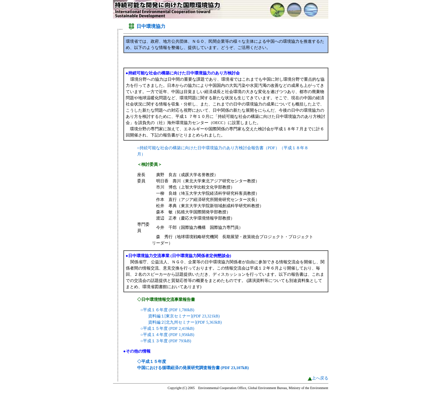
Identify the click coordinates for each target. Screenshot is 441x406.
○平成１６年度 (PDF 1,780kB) (167, 309)
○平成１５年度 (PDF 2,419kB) (167, 328)
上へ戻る (320, 378)
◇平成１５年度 (151, 361)
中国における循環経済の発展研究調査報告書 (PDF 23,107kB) (193, 367)
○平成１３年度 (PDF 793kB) (166, 340)
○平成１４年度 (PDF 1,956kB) (167, 334)
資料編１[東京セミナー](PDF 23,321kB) (184, 316)
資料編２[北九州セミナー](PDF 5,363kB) (185, 322)
